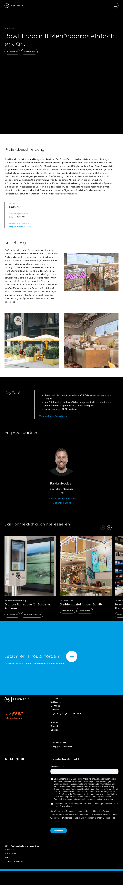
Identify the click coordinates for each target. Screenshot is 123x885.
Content (55, 706)
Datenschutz (10, 854)
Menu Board (12, 52)
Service (54, 709)
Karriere (55, 730)
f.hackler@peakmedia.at (61, 503)
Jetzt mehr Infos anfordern (41, 656)
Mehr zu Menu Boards (53, 420)
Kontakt (54, 726)
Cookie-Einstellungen (14, 861)
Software (55, 702)
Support (55, 722)
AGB (6, 858)
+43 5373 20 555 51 (61, 507)
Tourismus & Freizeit (32, 619)
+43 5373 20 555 (58, 742)
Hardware (56, 698)
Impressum (9, 850)
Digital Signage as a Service (65, 713)
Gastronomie (29, 52)
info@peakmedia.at (61, 746)
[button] (109, 532)
